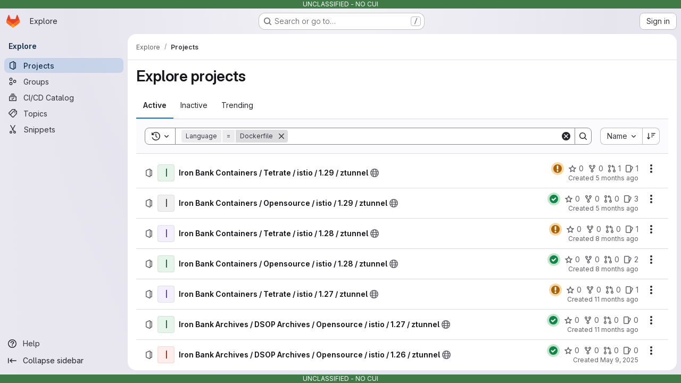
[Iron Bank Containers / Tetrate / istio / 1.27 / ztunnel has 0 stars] (574, 290)
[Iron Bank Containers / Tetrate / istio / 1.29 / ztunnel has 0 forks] (595, 168)
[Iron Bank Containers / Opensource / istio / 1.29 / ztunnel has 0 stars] (572, 199)
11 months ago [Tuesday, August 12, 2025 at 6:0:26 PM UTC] (616, 330)
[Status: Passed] (553, 199)
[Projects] (63, 65)
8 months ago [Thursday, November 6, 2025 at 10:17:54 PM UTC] (616, 269)
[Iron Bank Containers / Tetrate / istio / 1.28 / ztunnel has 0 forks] (593, 229)
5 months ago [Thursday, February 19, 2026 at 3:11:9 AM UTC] (616, 208)
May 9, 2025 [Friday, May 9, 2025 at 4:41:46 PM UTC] (619, 360)
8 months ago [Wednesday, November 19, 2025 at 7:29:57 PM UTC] (616, 239)
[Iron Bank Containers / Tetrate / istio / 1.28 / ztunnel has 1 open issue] (631, 229)
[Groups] (63, 81)
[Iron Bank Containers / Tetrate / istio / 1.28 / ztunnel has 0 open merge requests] (613, 229)
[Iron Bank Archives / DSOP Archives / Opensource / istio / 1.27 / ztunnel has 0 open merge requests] (611, 320)
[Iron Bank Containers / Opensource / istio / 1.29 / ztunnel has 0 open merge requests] (611, 199)
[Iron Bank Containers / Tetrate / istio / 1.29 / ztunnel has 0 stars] (576, 168)
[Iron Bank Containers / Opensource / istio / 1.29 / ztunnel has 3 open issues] (631, 199)
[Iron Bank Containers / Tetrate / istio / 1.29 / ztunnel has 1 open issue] (631, 168)
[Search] (424, 136)
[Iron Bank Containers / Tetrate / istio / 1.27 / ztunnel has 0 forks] (593, 290)
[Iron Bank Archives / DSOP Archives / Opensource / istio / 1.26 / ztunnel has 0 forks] (591, 350)
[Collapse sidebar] (63, 360)
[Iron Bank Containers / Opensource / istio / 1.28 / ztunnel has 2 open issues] (631, 259)
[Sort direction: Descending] (651, 136)
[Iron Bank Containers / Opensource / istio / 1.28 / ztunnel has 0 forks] (592, 259)
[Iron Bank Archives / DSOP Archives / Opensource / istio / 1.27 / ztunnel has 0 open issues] (630, 320)
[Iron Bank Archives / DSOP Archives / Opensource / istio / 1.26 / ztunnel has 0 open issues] (630, 350)
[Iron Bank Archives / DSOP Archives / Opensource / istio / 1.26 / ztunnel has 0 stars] (571, 350)
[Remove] (281, 136)
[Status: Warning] (557, 168)
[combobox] (621, 136)
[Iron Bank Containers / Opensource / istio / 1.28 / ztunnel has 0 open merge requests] (611, 259)
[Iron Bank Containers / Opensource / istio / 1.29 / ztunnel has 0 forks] (592, 199)
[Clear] (566, 136)
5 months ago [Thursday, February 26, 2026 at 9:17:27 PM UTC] (616, 178)
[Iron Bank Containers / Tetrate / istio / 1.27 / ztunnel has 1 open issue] (631, 290)
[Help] (63, 343)
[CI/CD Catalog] (63, 97)
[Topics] (63, 113)
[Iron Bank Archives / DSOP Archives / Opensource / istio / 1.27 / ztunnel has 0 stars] (571, 320)
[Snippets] (63, 129)
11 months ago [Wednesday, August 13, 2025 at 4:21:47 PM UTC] (616, 299)
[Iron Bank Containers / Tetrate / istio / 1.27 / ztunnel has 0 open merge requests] (613, 290)
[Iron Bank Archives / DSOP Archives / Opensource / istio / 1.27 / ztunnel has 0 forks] (591, 320)
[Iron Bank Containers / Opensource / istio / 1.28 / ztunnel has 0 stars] (572, 259)
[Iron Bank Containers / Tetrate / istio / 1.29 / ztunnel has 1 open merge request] (614, 168)
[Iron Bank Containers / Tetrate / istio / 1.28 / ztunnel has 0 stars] (574, 229)
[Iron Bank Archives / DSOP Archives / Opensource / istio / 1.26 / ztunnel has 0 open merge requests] (611, 350)
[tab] (154, 105)
